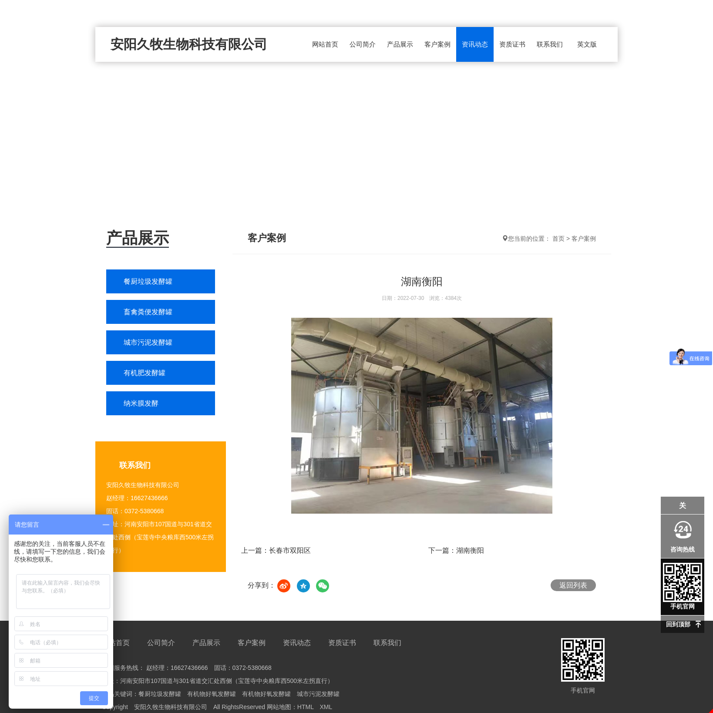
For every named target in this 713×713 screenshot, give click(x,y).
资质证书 (512, 44)
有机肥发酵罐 (144, 373)
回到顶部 (678, 624)
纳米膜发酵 (141, 403)
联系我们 (550, 44)
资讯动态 (475, 44)
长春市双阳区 (290, 550)
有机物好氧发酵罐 (211, 693)
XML (326, 706)
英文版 (587, 44)
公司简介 (363, 44)
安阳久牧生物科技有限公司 (189, 44)
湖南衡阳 (470, 550)
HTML (305, 706)
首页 (558, 238)
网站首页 (325, 44)
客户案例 (437, 44)
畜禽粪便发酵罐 (148, 312)
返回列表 (573, 585)
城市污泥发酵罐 (148, 342)
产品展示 (400, 44)
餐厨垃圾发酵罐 (148, 281)
